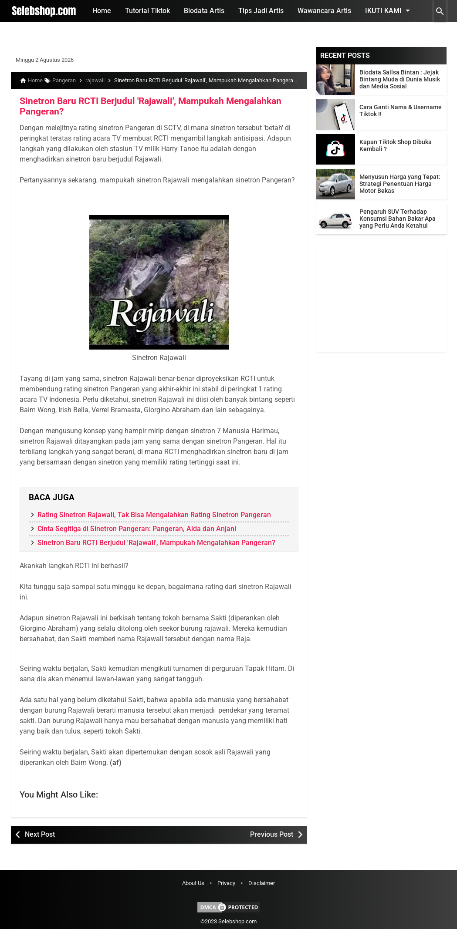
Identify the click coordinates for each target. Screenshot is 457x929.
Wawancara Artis (324, 11)
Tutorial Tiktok (147, 11)
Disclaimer (261, 882)
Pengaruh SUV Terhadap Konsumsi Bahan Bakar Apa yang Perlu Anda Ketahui (397, 218)
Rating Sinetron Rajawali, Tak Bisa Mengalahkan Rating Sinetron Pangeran (154, 513)
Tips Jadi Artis (261, 11)
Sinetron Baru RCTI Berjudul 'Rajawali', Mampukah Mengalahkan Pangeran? (145, 105)
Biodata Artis (204, 11)
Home (101, 11)
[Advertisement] (381, 297)
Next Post (40, 833)
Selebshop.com (237, 920)
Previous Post (271, 833)
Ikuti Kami (389, 10)
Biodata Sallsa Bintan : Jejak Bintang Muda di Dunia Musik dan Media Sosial (399, 79)
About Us (193, 882)
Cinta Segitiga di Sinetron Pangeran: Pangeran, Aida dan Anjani (136, 527)
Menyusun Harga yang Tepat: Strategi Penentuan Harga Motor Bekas (399, 183)
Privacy (226, 882)
